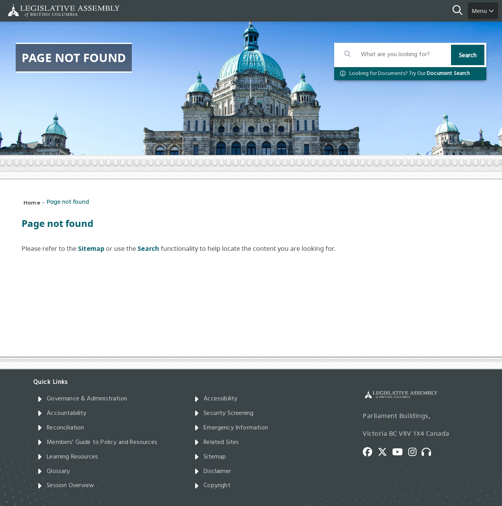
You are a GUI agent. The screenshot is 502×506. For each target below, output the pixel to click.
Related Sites (216, 442)
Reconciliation (60, 428)
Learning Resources (67, 457)
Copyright (212, 485)
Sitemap (210, 457)
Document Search (448, 73)
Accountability (62, 413)
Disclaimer (212, 471)
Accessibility (216, 399)
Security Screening (223, 413)
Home (32, 202)
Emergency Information (231, 428)
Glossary (53, 471)
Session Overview (65, 485)
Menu (483, 11)
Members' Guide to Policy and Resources (97, 442)
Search (468, 56)
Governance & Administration (82, 399)
